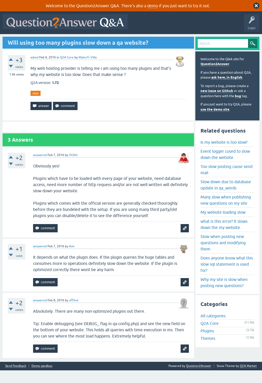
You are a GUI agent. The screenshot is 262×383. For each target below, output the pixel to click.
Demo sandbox (42, 378)
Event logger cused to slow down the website (225, 166)
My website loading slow (223, 224)
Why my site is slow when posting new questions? (224, 294)
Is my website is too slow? (224, 154)
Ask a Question (129, 41)
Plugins (207, 343)
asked (34, 70)
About (163, 41)
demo (152, 5)
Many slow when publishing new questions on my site (226, 212)
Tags (91, 41)
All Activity (13, 41)
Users (107, 41)
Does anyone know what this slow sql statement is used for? (227, 276)
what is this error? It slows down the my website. (224, 236)
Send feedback (15, 378)
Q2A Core (67, 70)
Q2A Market (248, 378)
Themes (208, 351)
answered (40, 168)
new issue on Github (217, 103)
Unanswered (71, 41)
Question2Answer (215, 77)
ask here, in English (226, 90)
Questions (33, 41)
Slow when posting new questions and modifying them (223, 255)
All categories (213, 328)
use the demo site (215, 122)
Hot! (51, 41)
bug (238, 108)
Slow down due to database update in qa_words (226, 197)
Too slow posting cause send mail (226, 182)
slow (35, 105)
